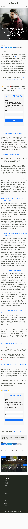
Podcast (5, 503)
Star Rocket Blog (14, 3)
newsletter (21, 450)
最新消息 (5, 493)
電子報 (21, 38)
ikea (17, 450)
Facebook (5, 506)
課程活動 (5, 480)
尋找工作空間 (6, 482)
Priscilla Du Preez (17, 431)
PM (2, 452)
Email (6, 110)
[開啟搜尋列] (26, 6)
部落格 (5, 502)
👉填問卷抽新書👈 (5, 390)
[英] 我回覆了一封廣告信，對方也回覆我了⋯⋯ (11, 133)
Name (6, 114)
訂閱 (14, 120)
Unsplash (3, 433)
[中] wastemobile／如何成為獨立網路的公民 (11, 270)
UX (4, 452)
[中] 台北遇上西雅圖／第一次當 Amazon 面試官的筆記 (13, 343)
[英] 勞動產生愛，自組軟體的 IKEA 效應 (10, 154)
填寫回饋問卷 (19, 88)
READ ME (17, 56)
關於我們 (5, 492)
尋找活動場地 (6, 483)
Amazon (4, 450)
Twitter (5, 505)
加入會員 (5, 485)
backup (9, 450)
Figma (13, 450)
